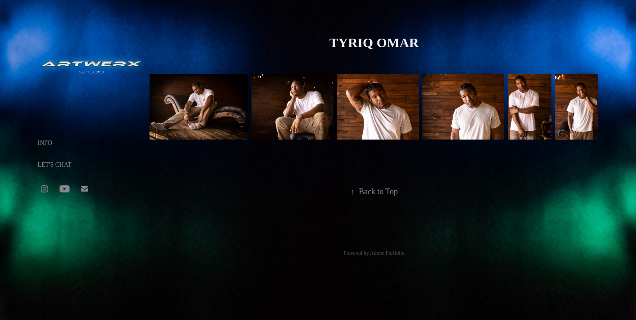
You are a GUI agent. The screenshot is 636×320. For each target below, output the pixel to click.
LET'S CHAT (55, 164)
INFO (45, 143)
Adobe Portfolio (387, 253)
